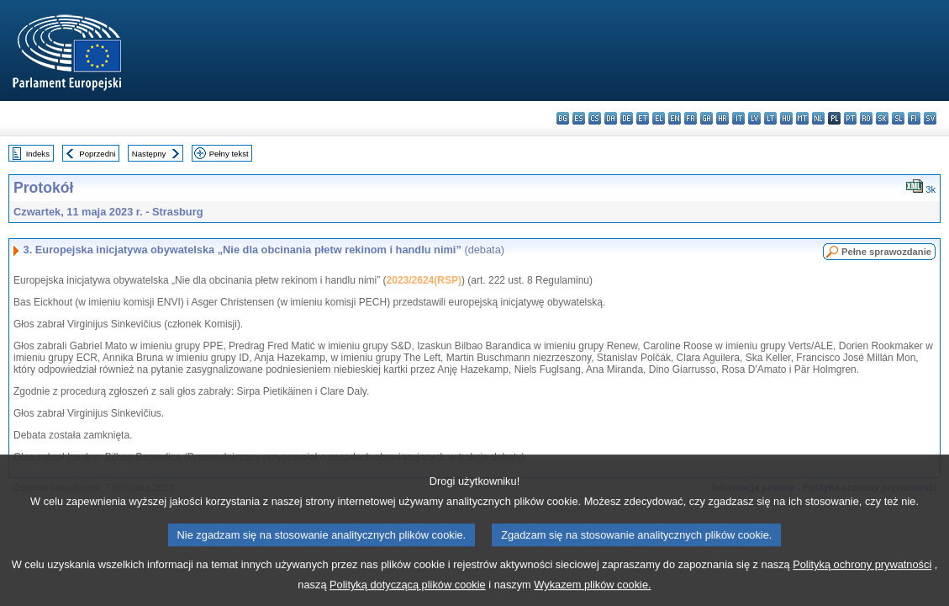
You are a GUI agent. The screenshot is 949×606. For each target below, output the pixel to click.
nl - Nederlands (818, 118)
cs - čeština (594, 118)
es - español (578, 118)
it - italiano (738, 118)
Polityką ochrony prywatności (862, 576)
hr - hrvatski (722, 118)
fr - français (690, 118)
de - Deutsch (626, 118)
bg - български (562, 118)
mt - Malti (802, 118)
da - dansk (610, 118)
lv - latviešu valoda (754, 118)
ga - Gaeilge (706, 118)
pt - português (850, 118)
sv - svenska (930, 118)
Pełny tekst (229, 153)
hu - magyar (786, 118)
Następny (149, 153)
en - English (674, 118)
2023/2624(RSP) (424, 280)
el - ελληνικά (658, 118)
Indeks (38, 153)
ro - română (866, 118)
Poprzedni (97, 153)
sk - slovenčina (882, 118)
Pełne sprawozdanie (886, 252)
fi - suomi (914, 118)
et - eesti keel (642, 118)
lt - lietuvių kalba (770, 118)
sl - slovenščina (898, 118)
